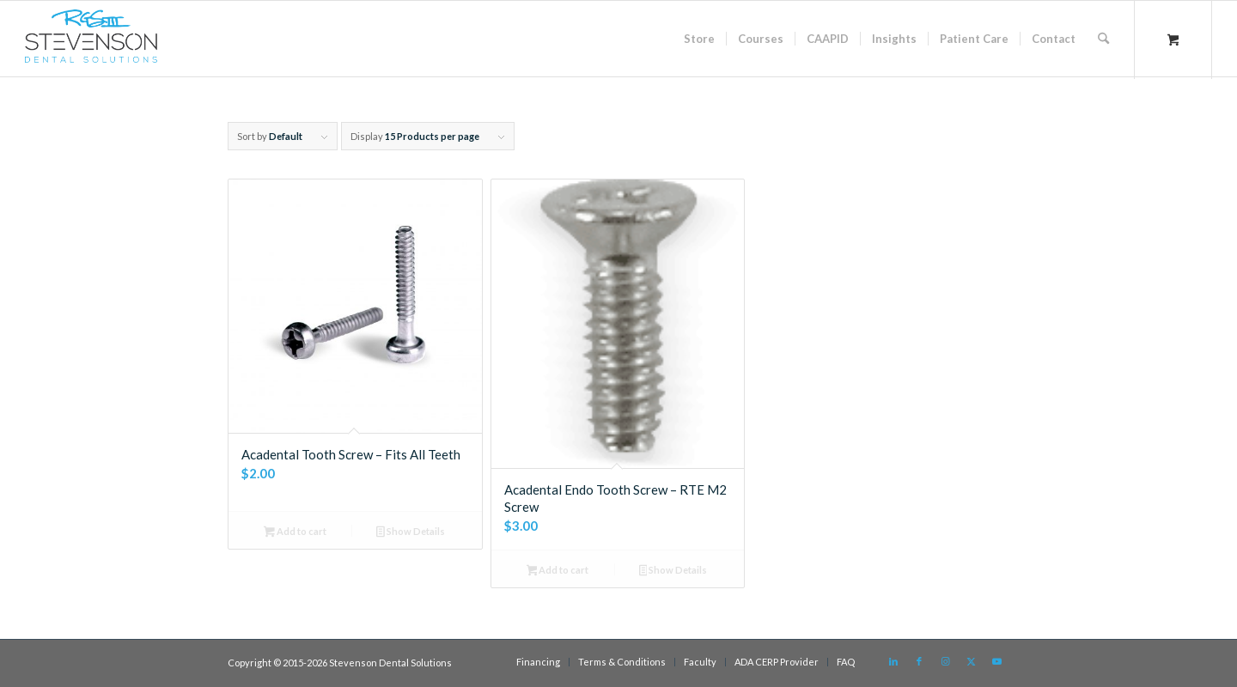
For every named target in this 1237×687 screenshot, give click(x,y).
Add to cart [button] (295, 533)
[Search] (1103, 38)
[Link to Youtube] (996, 661)
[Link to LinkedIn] (893, 661)
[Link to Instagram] (945, 661)
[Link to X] (971, 661)
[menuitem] (699, 38)
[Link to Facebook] (919, 661)
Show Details (410, 533)
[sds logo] (91, 42)
